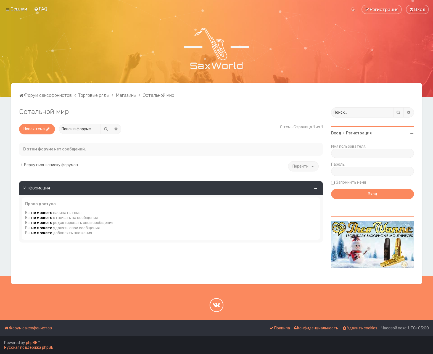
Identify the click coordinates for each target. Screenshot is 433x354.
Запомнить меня (351, 182)
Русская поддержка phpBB (29, 347)
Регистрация (359, 133)
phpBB (32, 342)
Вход (336, 133)
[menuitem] (41, 9)
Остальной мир (44, 111)
